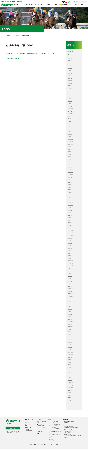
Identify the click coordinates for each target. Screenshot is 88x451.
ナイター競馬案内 (52, 427)
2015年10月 (70, 387)
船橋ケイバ (7, 4)
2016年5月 (70, 369)
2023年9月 (70, 146)
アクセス (38, 433)
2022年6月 (70, 184)
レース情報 (70, 60)
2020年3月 (70, 253)
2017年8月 (70, 331)
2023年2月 (70, 164)
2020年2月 (70, 255)
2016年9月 (70, 359)
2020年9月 (70, 238)
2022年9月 (70, 177)
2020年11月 (70, 232)
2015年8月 (70, 392)
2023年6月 (70, 154)
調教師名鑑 (51, 439)
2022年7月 (70, 182)
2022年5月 (70, 187)
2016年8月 (70, 362)
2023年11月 (70, 141)
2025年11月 (70, 80)
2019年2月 (70, 286)
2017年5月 (70, 339)
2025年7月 (70, 90)
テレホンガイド (52, 430)
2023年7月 (70, 151)
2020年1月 (70, 258)
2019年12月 (70, 260)
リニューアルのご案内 (53, 421)
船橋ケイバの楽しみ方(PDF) (55, 434)
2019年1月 (70, 288)
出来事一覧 (39, 431)
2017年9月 (70, 329)
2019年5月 (70, 278)
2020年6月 (70, 245)
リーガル (65, 424)
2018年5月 (70, 309)
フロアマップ (51, 422)
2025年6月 (70, 93)
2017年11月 (70, 324)
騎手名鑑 (50, 437)
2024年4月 (70, 128)
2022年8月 (70, 179)
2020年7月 (70, 243)
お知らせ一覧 (16, 35)
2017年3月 (70, 344)
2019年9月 (70, 268)
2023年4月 (70, 159)
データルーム (50, 436)
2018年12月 (70, 291)
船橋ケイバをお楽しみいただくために (72, 429)
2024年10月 (70, 113)
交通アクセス (13, 428)
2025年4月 (70, 98)
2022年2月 (70, 194)
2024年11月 (70, 111)
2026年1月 (70, 75)
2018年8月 (70, 301)
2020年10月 (70, 235)
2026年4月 (70, 68)
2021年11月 (70, 202)
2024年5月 (70, 126)
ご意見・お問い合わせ (69, 434)
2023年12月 (70, 139)
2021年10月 (70, 205)
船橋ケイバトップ (9, 35)
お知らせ (70, 58)
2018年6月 (70, 306)
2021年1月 (70, 227)
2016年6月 (70, 367)
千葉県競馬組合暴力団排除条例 (71, 427)
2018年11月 (70, 293)
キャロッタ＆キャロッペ (54, 428)
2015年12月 (70, 382)
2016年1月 (70, 380)
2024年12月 (70, 108)
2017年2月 (70, 347)
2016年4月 (70, 372)
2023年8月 (70, 149)
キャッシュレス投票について (55, 424)
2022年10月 (70, 174)
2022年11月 (70, 172)
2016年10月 (70, 357)
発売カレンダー (28, 427)
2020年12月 (70, 230)
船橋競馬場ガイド (51, 419)
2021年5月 (70, 217)
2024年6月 (70, 123)
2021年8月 (70, 210)
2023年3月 (70, 161)
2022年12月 (70, 169)
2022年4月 (70, 189)
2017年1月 (70, 349)
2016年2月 (70, 377)
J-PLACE (66, 422)
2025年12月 (70, 78)
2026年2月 (70, 73)
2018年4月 (70, 311)
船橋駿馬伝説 (51, 440)
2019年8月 (70, 271)
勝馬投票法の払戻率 (68, 426)
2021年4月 (70, 220)
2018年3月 (70, 314)
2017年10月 (70, 326)
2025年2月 (70, 103)
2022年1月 (70, 197)
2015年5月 (70, 400)
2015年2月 (70, 407)
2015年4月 (70, 402)
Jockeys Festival (40, 425)
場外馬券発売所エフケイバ (70, 421)
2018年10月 (70, 296)
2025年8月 (70, 88)
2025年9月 (70, 85)
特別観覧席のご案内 (53, 425)
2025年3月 (70, 101)
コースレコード (52, 442)
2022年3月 (70, 192)
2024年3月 (70, 131)
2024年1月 (70, 136)
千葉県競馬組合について (69, 431)
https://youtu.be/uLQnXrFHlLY (13, 58)
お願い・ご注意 (67, 432)
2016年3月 (70, 375)
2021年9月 (70, 207)
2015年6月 (70, 397)
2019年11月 (70, 263)
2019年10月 (70, 265)
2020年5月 (70, 248)
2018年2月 (70, 316)
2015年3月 (70, 405)
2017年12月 (70, 321)
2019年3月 (70, 283)
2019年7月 (70, 273)
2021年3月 (70, 222)
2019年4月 (70, 281)
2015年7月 (70, 395)
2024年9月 (70, 116)
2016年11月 (70, 354)
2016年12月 (70, 352)
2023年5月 (70, 156)
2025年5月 (70, 96)
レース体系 (39, 424)
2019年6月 (70, 276)
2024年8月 (70, 118)
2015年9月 (70, 390)
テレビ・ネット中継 (41, 430)
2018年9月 (70, 298)
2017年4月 (70, 342)
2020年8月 (70, 240)
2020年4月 (70, 250)
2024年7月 (70, 121)
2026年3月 (70, 70)
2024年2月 (70, 134)
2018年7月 (70, 304)
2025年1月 (70, 106)
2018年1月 (70, 319)
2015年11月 (70, 385)
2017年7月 (70, 334)
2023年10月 (70, 144)
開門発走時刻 (29, 430)
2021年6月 (70, 215)
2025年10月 (70, 83)
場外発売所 (65, 419)
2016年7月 (70, 364)
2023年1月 (70, 167)
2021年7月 (70, 212)
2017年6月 (70, 336)
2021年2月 (70, 225)
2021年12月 (70, 200)
